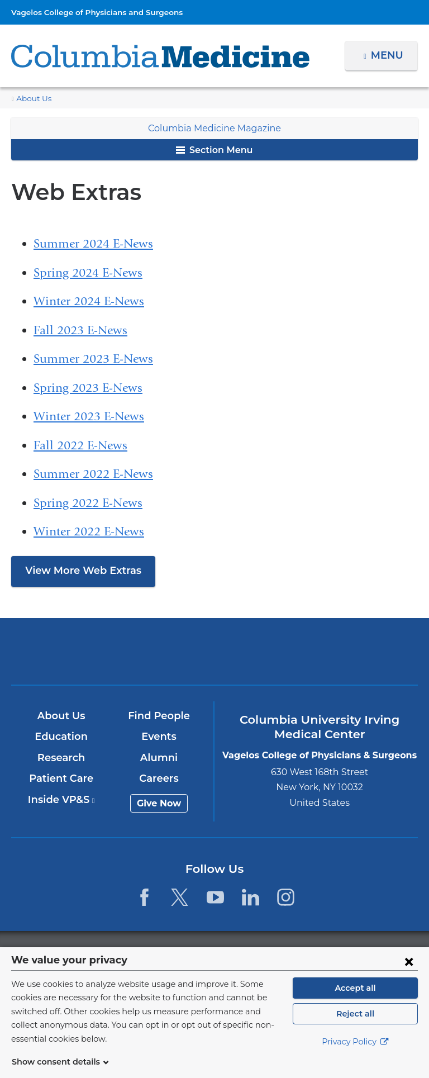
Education (61, 736)
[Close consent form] (409, 975)
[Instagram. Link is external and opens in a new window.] (286, 897)
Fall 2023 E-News (80, 330)
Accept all (355, 1001)
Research (61, 757)
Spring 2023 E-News (88, 388)
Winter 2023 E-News (89, 416)
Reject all (355, 1027)
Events (159, 736)
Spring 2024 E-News (88, 272)
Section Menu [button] (214, 150)
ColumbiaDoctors (347, 650)
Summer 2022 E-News (93, 474)
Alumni (159, 757)
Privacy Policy (355, 1055)
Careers (159, 778)
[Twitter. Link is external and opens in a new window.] (179, 897)
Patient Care (61, 778)
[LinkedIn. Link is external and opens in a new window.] (250, 897)
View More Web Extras (78, 570)
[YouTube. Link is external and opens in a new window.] (215, 897)
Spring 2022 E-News (88, 503)
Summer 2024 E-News (93, 243)
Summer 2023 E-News (93, 359)
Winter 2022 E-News (89, 531)
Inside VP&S (62, 799)
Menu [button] (388, 55)
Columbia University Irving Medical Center (81, 650)
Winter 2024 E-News (89, 301)
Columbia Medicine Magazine (214, 128)
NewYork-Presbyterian (214, 656)
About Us (31, 98)
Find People (159, 715)
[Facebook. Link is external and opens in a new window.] (144, 897)
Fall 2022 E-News (80, 445)
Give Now (159, 803)
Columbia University (237, 953)
